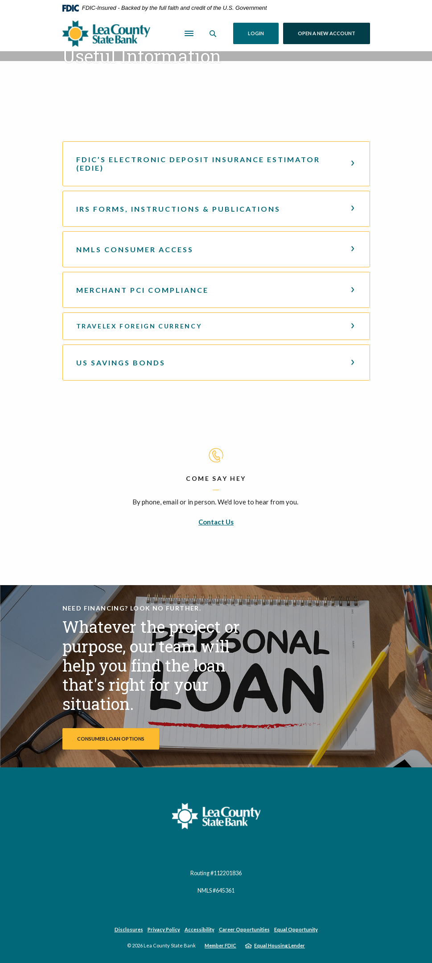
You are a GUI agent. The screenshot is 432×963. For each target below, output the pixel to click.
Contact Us (216, 522)
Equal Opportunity (296, 929)
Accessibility (199, 929)
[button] (216, 163)
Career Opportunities (244, 929)
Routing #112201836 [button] (216, 873)
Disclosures (129, 929)
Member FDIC (220, 945)
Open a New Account (334, 33)
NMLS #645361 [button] (216, 890)
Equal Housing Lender (279, 945)
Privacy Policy (164, 929)
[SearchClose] (213, 33)
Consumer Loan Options (110, 739)
